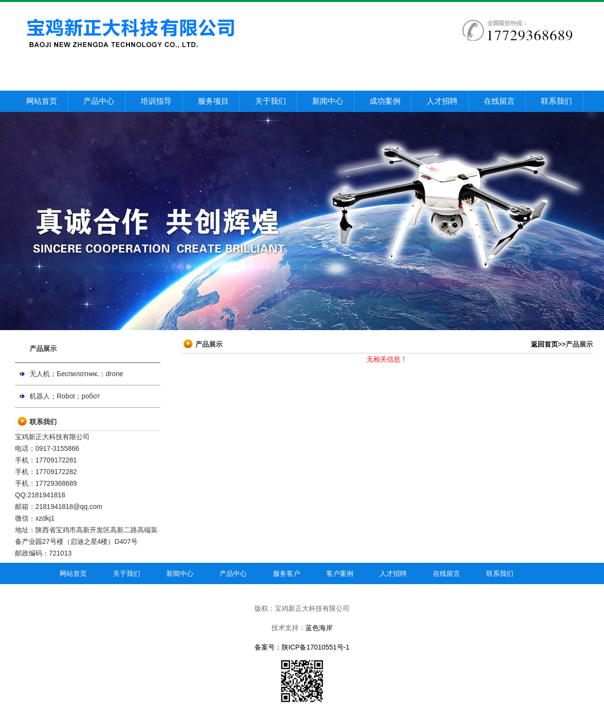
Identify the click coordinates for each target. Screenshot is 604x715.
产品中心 (98, 101)
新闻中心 (327, 101)
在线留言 (499, 101)
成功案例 (384, 101)
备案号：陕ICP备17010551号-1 (302, 647)
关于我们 (270, 101)
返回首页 (544, 344)
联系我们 (556, 101)
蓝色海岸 (319, 628)
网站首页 (41, 101)
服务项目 (213, 101)
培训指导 (156, 101)
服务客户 (286, 573)
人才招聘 (442, 101)
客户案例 (339, 573)
